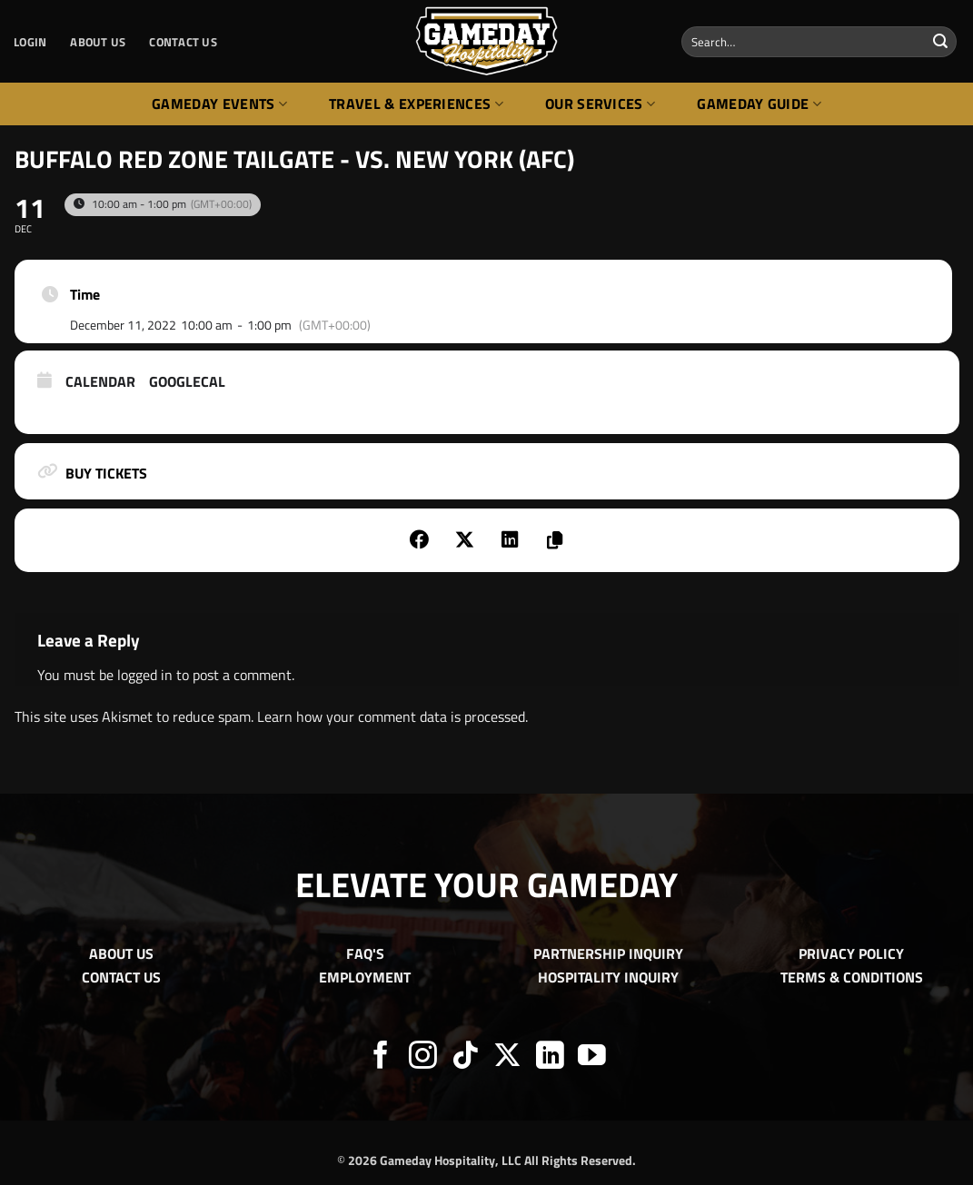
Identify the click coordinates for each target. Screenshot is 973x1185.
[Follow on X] (507, 1057)
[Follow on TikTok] (466, 1057)
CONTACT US (183, 42)
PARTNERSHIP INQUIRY (608, 953)
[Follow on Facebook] (381, 1057)
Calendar (100, 382)
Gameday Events (219, 103)
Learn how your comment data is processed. (392, 716)
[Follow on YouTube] (592, 1057)
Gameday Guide (759, 103)
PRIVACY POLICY (851, 953)
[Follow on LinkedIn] (550, 1057)
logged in (145, 675)
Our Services (600, 103)
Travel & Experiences (416, 103)
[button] (30, 41)
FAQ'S (365, 953)
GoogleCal (187, 382)
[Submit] (940, 41)
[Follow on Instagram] (423, 1057)
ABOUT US (97, 42)
